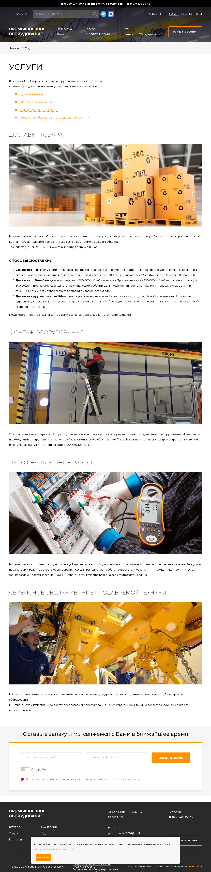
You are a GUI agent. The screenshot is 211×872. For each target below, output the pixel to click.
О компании (158, 13)
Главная (14, 48)
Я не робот (33, 769)
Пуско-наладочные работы (39, 109)
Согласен (43, 857)
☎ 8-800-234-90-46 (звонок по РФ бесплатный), (92, 4)
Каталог (22, 13)
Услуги (174, 13)
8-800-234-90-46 (98, 34)
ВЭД (184, 13)
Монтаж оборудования (36, 102)
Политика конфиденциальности (92, 863)
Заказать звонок (185, 840)
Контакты (195, 13)
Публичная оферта (84, 866)
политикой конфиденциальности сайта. (55, 849)
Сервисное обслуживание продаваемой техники (54, 117)
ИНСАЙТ (195, 866)
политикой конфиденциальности (121, 779)
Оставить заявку (171, 757)
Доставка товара (31, 94)
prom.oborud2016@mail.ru (139, 34)
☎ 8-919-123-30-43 (138, 4)
